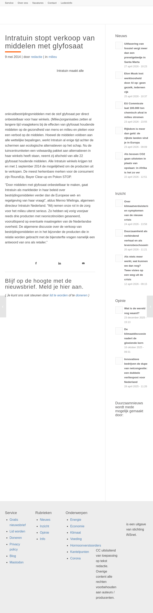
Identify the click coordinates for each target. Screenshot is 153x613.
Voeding (76, 539)
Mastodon (17, 562)
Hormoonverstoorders (85, 545)
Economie (77, 526)
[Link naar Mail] (83, 263)
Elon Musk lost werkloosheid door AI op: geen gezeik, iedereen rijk (135, 82)
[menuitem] (10, 3)
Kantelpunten (79, 551)
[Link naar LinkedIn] (60, 263)
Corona (75, 558)
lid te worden (59, 295)
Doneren (16, 537)
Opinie (44, 532)
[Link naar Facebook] (36, 263)
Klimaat (75, 532)
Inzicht (44, 526)
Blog (13, 556)
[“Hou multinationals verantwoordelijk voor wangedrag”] (3, 306)
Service (9, 3)
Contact (52, 3)
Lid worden (17, 531)
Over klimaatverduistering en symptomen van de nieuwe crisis (137, 210)
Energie (75, 519)
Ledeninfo (66, 3)
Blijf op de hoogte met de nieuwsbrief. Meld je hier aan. (44, 284)
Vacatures (38, 3)
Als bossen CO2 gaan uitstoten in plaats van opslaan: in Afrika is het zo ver (135, 163)
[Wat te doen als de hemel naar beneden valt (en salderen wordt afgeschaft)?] (150, 306)
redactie (36, 57)
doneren (81, 295)
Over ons (23, 3)
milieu (53, 57)
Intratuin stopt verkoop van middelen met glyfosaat (50, 42)
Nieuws (45, 519)
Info (42, 539)
